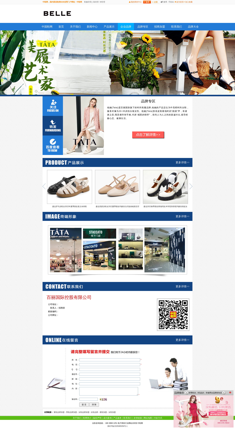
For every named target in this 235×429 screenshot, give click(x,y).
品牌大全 (193, 26)
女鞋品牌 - (95, 412)
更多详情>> (182, 162)
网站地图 (148, 418)
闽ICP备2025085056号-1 (117, 426)
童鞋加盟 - (104, 412)
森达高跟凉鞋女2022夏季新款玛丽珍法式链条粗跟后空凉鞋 (117, 189)
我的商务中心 (136, 2)
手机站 (171, 2)
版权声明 (97, 418)
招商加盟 (159, 26)
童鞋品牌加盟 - (60, 412)
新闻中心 (92, 26)
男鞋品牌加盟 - (72, 412)
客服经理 (87, 2)
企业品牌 (125, 26)
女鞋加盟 (112, 412)
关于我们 (75, 26)
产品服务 (117, 418)
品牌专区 (142, 26)
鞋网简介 (87, 418)
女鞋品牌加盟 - (85, 412)
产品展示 (109, 26)
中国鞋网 (47, 26)
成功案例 (107, 418)
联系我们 (176, 26)
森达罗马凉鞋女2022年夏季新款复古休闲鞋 (69, 189)
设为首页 (180, 2)
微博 (165, 2)
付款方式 (158, 418)
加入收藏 (188, 2)
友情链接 (138, 418)
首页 (61, 26)
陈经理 (96, 2)
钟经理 (102, 2)
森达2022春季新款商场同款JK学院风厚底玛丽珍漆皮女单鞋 (165, 189)
